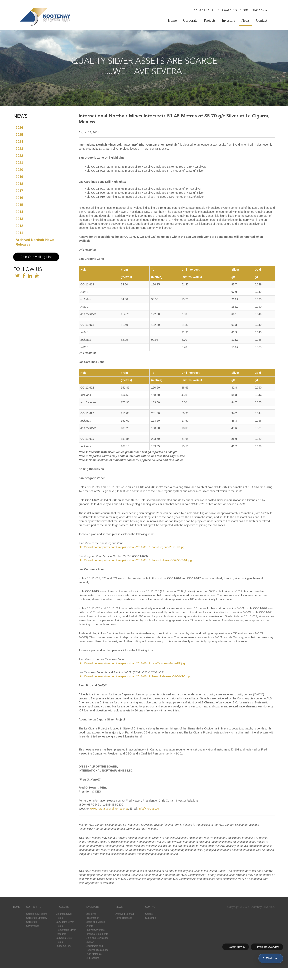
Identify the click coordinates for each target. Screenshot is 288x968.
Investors (228, 20)
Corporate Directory (36, 918)
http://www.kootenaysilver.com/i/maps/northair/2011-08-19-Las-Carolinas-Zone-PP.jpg (132, 663)
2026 (19, 128)
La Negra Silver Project (64, 940)
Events (89, 926)
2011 (19, 233)
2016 (19, 198)
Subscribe (150, 918)
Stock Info (91, 914)
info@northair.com (149, 808)
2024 (19, 142)
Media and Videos (95, 922)
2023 (19, 149)
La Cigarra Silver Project (65, 924)
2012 (19, 226)
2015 (19, 205)
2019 (19, 177)
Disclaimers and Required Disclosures (97, 948)
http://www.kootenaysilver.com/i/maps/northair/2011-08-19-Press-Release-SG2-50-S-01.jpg (135, 560)
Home (172, 20)
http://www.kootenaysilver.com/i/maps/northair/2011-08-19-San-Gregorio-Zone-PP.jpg (131, 547)
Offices (149, 914)
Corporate (190, 20)
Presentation (92, 918)
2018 (19, 184)
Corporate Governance (32, 924)
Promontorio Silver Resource (66, 932)
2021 (19, 163)
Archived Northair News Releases (35, 242)
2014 (19, 212)
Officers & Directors (36, 914)
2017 (19, 191)
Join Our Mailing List (36, 257)
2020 (19, 170)
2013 (19, 219)
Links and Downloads (97, 938)
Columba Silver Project (64, 916)
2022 (19, 156)
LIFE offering (92, 958)
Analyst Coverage (95, 930)
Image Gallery (63, 946)
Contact (261, 20)
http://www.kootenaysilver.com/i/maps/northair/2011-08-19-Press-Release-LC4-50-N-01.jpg (135, 676)
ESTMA (90, 942)
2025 (19, 135)
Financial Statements (97, 934)
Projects (209, 20)
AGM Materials (93, 954)
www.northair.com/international (109, 808)
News (245, 20)
